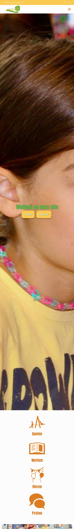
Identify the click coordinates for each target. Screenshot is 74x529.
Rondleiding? (44, 214)
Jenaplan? (28, 214)
